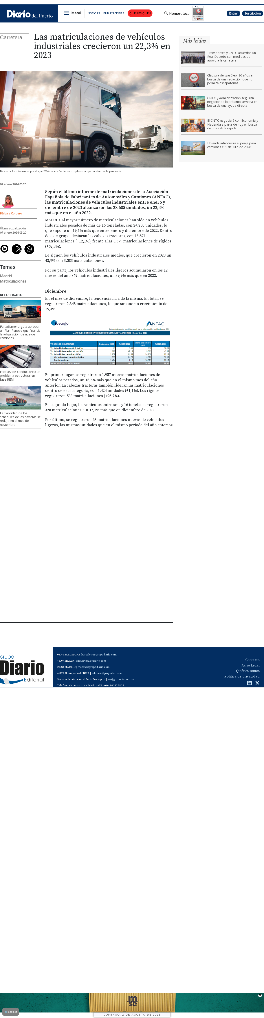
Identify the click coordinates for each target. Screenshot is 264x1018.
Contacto (252, 660)
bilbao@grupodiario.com (91, 661)
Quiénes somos (248, 671)
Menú (76, 13)
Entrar (233, 13)
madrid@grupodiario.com (94, 667)
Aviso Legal (251, 665)
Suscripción (252, 13)
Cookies (10, 1011)
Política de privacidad (242, 676)
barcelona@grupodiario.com (99, 654)
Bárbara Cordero (11, 213)
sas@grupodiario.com (121, 679)
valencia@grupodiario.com (108, 673)
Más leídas (194, 40)
